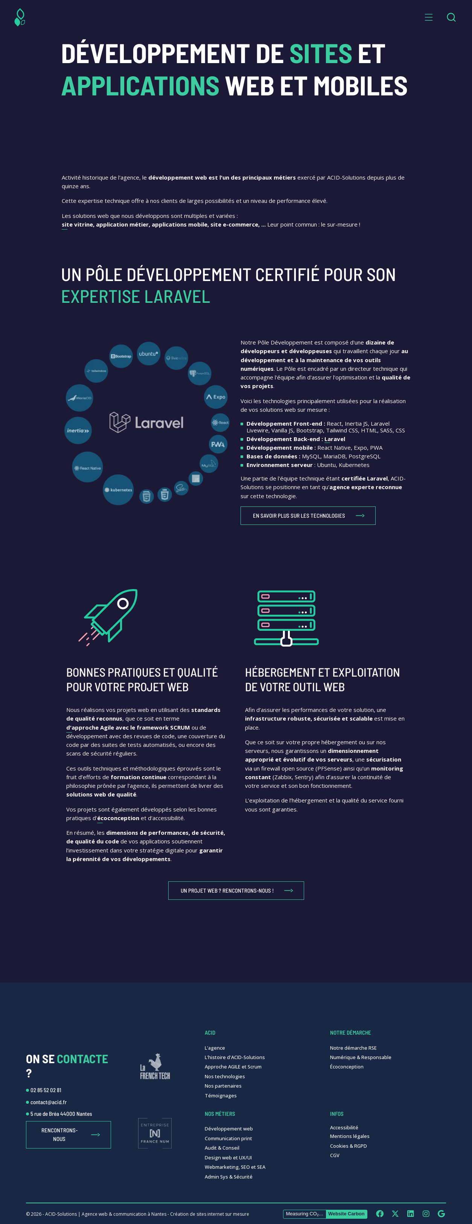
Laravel (334, 438)
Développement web (229, 1128)
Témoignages (221, 1095)
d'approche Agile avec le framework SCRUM (128, 727)
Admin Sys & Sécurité (229, 1176)
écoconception (118, 818)
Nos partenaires (223, 1085)
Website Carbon (346, 1213)
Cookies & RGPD (348, 1145)
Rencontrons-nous (59, 1134)
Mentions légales (350, 1136)
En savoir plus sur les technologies (299, 515)
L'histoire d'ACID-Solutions (235, 1057)
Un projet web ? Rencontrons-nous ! (227, 890)
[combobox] (451, 17)
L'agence (215, 1047)
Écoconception (347, 1066)
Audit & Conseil (222, 1147)
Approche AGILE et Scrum (233, 1066)
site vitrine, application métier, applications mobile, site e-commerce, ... (164, 224)
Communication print (228, 1138)
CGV (335, 1155)
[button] (429, 17)
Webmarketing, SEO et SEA (235, 1167)
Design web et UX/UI (228, 1157)
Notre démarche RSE (353, 1047)
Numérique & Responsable (360, 1057)
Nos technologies (225, 1076)
